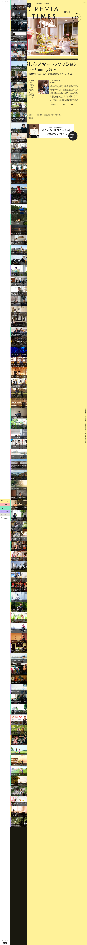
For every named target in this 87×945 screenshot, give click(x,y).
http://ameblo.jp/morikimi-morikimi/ (66, 104)
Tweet (84, 2)
